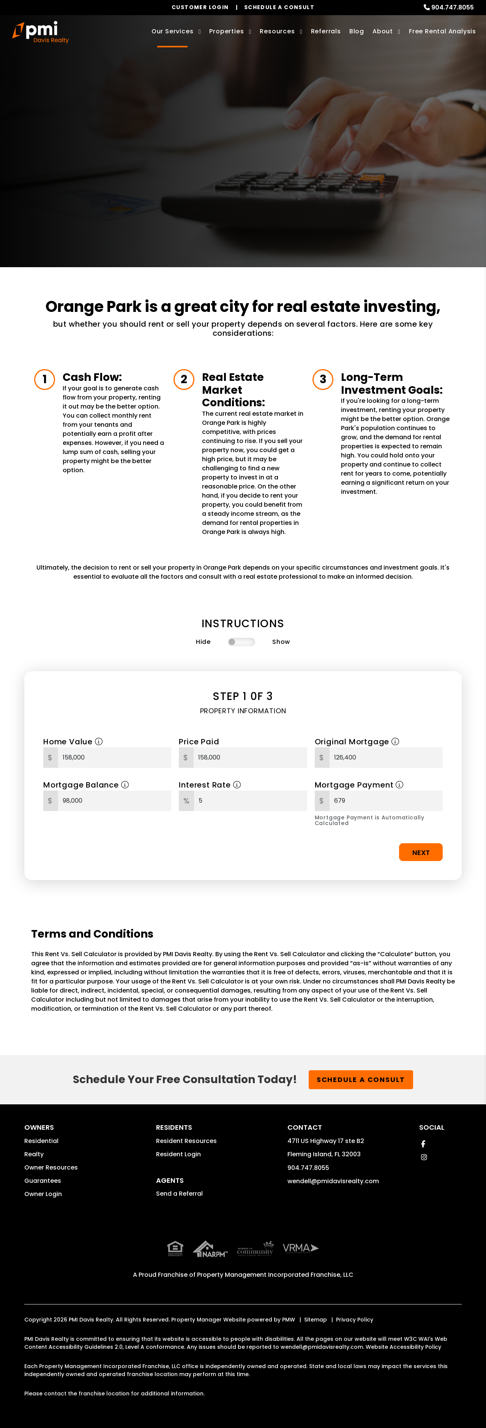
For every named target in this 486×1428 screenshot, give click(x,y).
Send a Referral (179, 1193)
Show (281, 641)
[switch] (241, 642)
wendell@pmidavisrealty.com (333, 1181)
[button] (423, 1144)
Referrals (326, 31)
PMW (288, 1303)
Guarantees (42, 1180)
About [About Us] (382, 31)
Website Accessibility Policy (403, 1330)
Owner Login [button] (43, 1194)
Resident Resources (186, 1141)
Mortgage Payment (359, 785)
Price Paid (199, 741)
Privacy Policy (354, 1303)
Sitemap (315, 1303)
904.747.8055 (452, 7)
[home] (40, 32)
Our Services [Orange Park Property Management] (172, 31)
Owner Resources (51, 1167)
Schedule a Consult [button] (361, 1079)
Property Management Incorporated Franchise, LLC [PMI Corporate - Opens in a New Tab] (275, 1258)
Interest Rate (210, 785)
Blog (356, 31)
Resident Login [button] (178, 1154)
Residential (41, 1141)
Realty (34, 1154)
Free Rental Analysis (442, 31)
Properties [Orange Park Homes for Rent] (226, 31)
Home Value (73, 741)
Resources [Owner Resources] (277, 31)
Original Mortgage (357, 741)
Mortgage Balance (86, 785)
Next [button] (421, 852)
